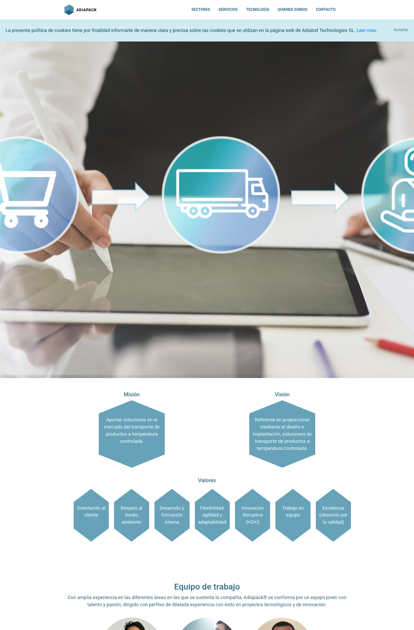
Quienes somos (293, 9)
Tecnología (257, 9)
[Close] (401, 30)
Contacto (326, 9)
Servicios (228, 9)
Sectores (200, 9)
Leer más (366, 30)
